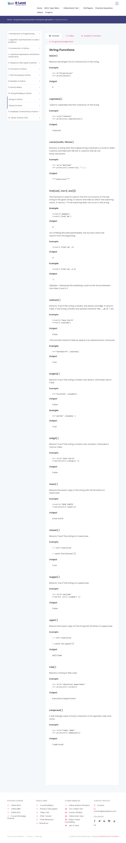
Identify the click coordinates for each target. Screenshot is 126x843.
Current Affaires (73, 812)
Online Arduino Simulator (77, 805)
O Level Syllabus (44, 805)
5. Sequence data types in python (22, 63)
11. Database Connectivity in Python (23, 111)
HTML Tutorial (43, 816)
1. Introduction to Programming (21, 33)
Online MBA (14, 809)
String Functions (15, 105)
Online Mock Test (72, 8)
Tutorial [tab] (53, 35)
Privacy (30, 836)
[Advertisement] (82, 766)
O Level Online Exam (17, 3)
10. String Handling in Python (20, 93)
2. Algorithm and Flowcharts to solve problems (23, 41)
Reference (42, 823)
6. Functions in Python (17, 69)
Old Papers (88, 8)
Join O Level (72, 825)
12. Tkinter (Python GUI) (18, 118)
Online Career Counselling (72, 820)
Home (39, 8)
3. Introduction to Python (18, 48)
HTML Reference (45, 819)
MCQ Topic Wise (53, 8)
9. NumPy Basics (15, 87)
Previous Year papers (47, 809)
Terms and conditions (15, 836)
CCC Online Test (74, 809)
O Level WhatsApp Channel (16, 817)
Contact (99, 805)
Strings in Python (16, 99)
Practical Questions (104, 8)
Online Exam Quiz (74, 816)
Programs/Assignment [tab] (60, 41)
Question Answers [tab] (91, 35)
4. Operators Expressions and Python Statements (23, 55)
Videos (40, 12)
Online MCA (14, 805)
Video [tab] (70, 35)
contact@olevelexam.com (105, 810)
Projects (48, 12)
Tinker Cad (42, 812)
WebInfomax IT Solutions (109, 836)
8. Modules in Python (17, 81)
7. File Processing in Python (19, 75)
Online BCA (13, 812)
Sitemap (38, 836)
